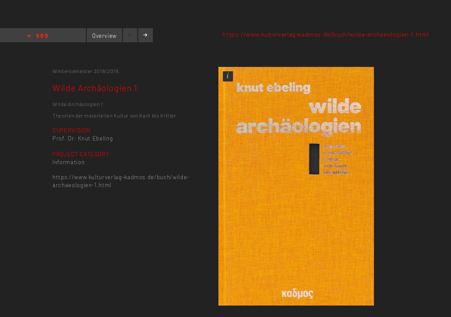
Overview (104, 35)
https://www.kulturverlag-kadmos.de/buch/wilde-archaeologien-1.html (325, 34)
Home (37, 36)
